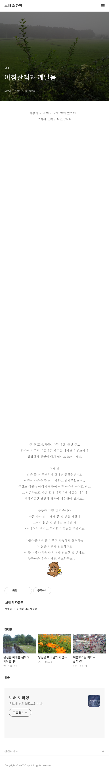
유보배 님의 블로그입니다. (26, 703)
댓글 (7, 677)
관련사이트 (11, 751)
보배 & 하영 (13, 5)
